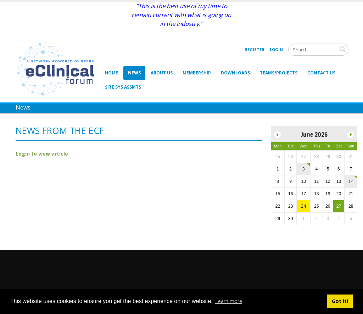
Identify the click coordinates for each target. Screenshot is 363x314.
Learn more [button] (228, 301)
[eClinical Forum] (58, 68)
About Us (162, 73)
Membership (197, 73)
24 (303, 206)
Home (111, 73)
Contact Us (321, 73)
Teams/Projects (278, 73)
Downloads (235, 73)
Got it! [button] (340, 301)
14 (350, 181)
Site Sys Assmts (123, 87)
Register (254, 49)
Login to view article (42, 153)
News (134, 73)
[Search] (318, 50)
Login (276, 49)
